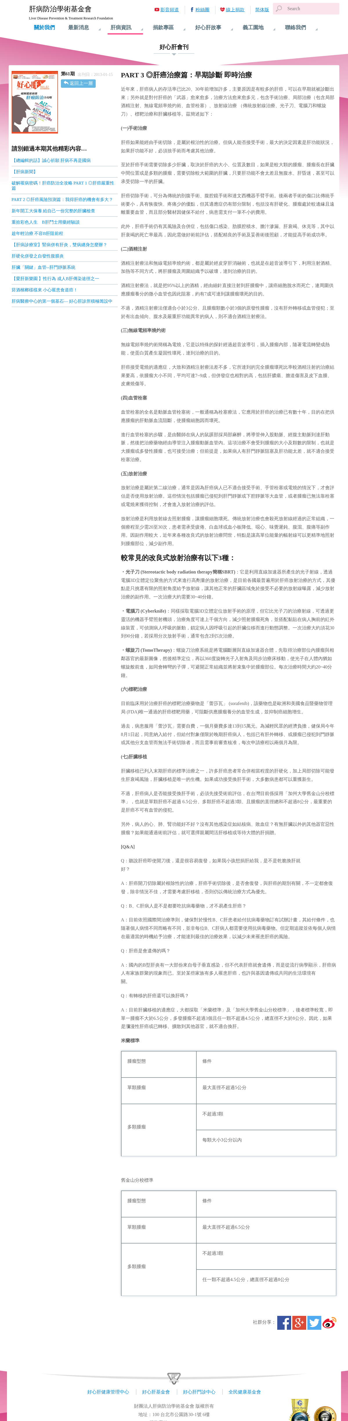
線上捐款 (235, 9)
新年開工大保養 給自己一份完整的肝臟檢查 (53, 211)
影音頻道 (169, 9)
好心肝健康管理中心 (108, 1391)
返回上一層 (81, 83)
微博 (329, 1323)
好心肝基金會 (156, 1391)
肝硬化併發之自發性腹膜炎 (38, 256)
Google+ (299, 1323)
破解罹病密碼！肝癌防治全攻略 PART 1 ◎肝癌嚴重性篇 (63, 186)
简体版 (262, 9)
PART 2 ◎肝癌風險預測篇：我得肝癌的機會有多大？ (62, 199)
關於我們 (44, 27)
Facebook (284, 1323)
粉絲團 (202, 9)
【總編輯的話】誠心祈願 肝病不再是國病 (51, 160)
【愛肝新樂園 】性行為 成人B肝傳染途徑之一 (55, 278)
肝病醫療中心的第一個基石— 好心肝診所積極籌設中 (62, 301)
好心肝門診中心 (199, 1391)
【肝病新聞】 (25, 171)
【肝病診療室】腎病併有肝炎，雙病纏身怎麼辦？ (59, 244)
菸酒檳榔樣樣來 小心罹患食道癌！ (45, 290)
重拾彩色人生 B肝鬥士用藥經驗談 (46, 222)
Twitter (314, 1323)
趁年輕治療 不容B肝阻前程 (38, 233)
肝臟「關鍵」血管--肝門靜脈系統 (43, 267)
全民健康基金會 (245, 1391)
